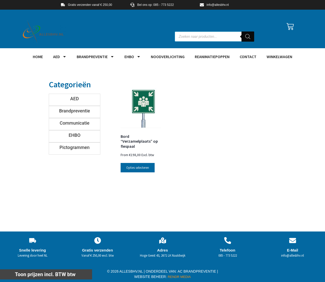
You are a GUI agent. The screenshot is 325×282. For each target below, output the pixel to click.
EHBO (132, 56)
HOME (38, 56)
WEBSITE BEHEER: (150, 277)
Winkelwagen (279, 56)
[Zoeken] (247, 36)
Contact (248, 56)
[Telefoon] (227, 240)
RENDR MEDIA (179, 277)
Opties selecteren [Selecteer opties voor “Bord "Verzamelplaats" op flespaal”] (137, 167)
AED (60, 56)
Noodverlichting (168, 56)
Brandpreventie (95, 56)
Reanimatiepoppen (212, 56)
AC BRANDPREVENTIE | (197, 271)
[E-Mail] (292, 240)
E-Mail (292, 250)
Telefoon (227, 250)
